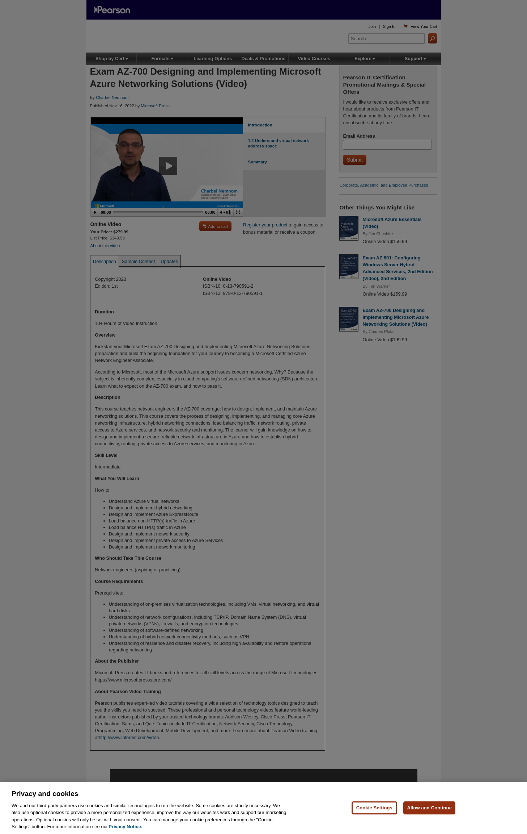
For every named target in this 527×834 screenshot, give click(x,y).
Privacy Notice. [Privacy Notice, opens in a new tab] (125, 826)
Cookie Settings (374, 807)
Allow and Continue (429, 807)
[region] (263, 808)
